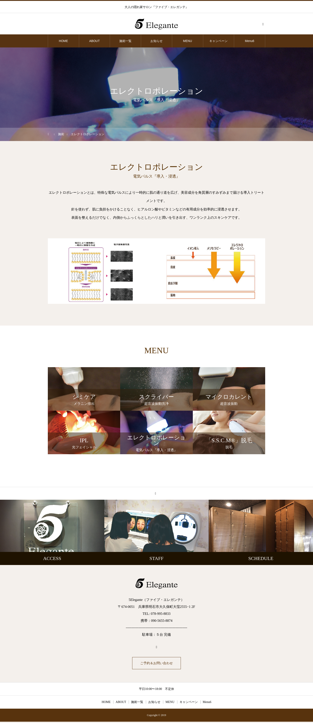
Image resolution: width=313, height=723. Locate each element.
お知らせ (156, 41)
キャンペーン (218, 41)
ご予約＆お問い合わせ (156, 664)
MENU (187, 41)
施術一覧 (125, 41)
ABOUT (94, 41)
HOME (63, 41)
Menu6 (249, 41)
